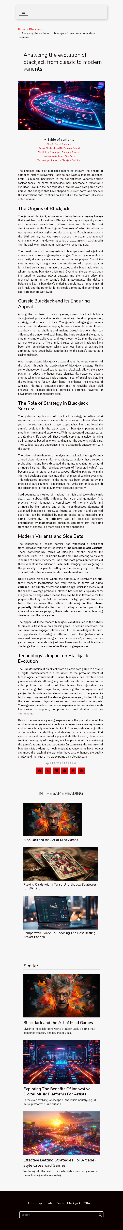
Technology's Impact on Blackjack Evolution (59, 160)
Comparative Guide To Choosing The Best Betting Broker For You (59, 935)
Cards (60, 1203)
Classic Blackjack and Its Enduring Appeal (59, 148)
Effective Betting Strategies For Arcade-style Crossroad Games (59, 1162)
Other (88, 1203)
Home (21, 29)
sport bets (45, 1203)
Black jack (35, 29)
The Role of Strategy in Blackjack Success (59, 152)
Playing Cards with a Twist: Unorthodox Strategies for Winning (60, 886)
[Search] (61, 1214)
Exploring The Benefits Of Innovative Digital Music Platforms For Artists (56, 1091)
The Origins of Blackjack (59, 144)
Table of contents (61, 139)
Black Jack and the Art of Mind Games (50, 840)
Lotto (31, 1203)
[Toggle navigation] (23, 12)
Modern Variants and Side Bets (59, 156)
